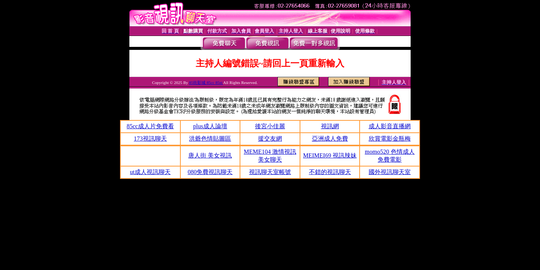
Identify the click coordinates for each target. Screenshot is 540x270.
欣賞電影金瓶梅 (390, 138)
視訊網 (330, 126)
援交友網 (270, 138)
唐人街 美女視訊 (210, 155)
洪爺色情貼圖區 (210, 138)
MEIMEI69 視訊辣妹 (330, 155)
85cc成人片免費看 (150, 126)
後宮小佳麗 (270, 126)
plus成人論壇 (210, 126)
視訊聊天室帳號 (270, 172)
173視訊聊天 (150, 138)
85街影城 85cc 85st (206, 82)
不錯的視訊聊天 (330, 172)
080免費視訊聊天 (210, 172)
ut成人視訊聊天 (150, 172)
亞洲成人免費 (330, 138)
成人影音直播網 (390, 126)
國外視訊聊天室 (390, 172)
